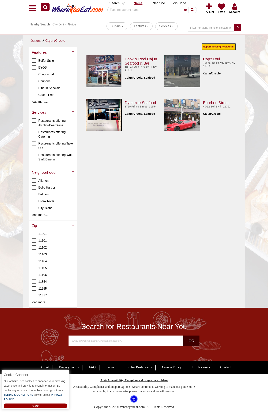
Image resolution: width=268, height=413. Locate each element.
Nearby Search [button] (40, 24)
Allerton (40, 180)
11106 (39, 275)
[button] (45, 7)
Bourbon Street (216, 102)
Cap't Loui (211, 59)
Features (141, 26)
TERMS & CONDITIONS (18, 394)
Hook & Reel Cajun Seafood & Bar (141, 61)
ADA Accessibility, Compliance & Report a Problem (134, 380)
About (44, 367)
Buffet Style (43, 60)
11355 (39, 288)
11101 (39, 240)
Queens (36, 40)
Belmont (41, 194)
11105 (39, 268)
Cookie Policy (172, 367)
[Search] (150, 10)
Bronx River (43, 201)
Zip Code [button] (179, 3)
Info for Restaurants (138, 367)
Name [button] (138, 3)
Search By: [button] (117, 3)
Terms (110, 367)
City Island (42, 208)
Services (166, 26)
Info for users (201, 367)
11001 (39, 234)
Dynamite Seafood (140, 102)
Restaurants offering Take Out (52, 145)
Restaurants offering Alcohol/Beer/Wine (49, 122)
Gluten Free (43, 95)
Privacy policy (69, 367)
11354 (39, 282)
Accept (35, 405)
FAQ (92, 367)
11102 (39, 247)
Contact (225, 367)
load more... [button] (40, 101)
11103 (39, 254)
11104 (39, 261)
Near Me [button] (159, 3)
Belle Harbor (43, 187)
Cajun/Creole (55, 41)
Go (191, 341)
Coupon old (43, 74)
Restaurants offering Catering (49, 134)
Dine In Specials (46, 88)
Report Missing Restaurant (218, 46)
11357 (39, 295)
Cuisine (116, 26)
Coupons (41, 81)
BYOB (39, 67)
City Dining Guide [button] (64, 24)
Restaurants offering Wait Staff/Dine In (52, 157)
